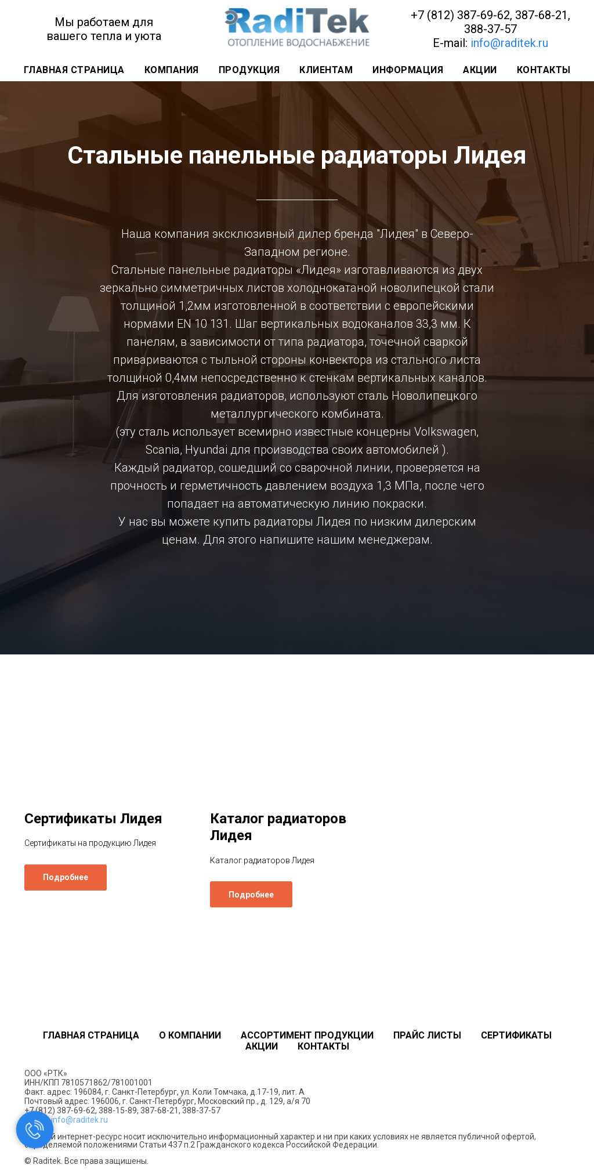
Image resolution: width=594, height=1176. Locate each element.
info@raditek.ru (509, 43)
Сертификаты (516, 1035)
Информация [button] (407, 69)
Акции (480, 69)
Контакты (544, 69)
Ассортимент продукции (307, 1035)
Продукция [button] (249, 69)
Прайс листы (427, 1035)
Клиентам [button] (326, 69)
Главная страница (74, 69)
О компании (190, 1035)
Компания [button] (171, 69)
